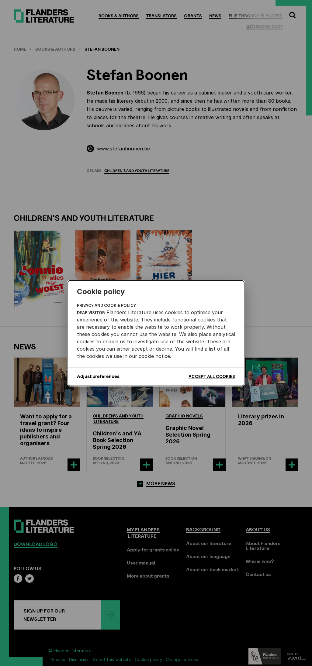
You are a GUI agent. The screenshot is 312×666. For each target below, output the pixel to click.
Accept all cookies (212, 376)
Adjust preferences (98, 376)
